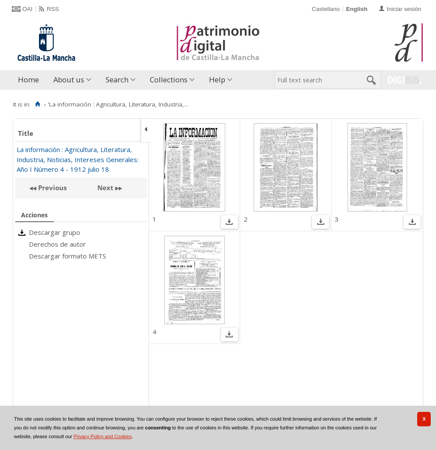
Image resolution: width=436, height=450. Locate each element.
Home (28, 79)
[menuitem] (30, 80)
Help (217, 79)
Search (117, 79)
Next (105, 187)
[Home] (37, 104)
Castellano (326, 9)
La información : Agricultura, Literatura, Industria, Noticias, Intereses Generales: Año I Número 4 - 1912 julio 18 (77, 159)
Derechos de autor (57, 244)
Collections (169, 79)
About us (68, 79)
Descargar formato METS (67, 256)
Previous (51, 187)
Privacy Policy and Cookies (103, 436)
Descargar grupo (54, 232)
